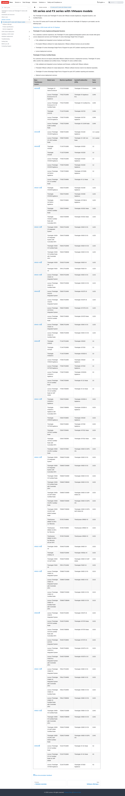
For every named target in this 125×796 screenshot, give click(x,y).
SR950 (37, 746)
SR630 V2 (38, 187)
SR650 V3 (38, 457)
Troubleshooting (6, 39)
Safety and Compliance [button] (54, 2)
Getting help (5, 41)
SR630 (37, 146)
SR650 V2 (38, 399)
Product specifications (8, 26)
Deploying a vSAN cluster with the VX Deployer (46, 27)
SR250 (37, 132)
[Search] (116, 2)
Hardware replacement (7, 36)
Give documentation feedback (42, 775)
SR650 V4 (38, 546)
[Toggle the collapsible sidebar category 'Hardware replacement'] (29, 36)
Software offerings (7, 24)
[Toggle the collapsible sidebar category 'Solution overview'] (29, 19)
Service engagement (8, 29)
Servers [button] (17, 2)
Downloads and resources (8, 14)
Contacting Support (6, 46)
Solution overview (6, 19)
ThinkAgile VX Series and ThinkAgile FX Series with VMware (14, 11)
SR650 (37, 341)
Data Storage (26, 2)
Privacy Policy (68, 792)
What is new (5, 17)
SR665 (37, 613)
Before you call (5, 43)
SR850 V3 (38, 710)
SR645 (37, 291)
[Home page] (34, 7)
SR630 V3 (38, 227)
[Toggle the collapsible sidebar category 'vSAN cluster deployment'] (29, 31)
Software (34, 2)
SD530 (37, 88)
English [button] (100, 2)
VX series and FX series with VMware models (14, 22)
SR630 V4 (38, 262)
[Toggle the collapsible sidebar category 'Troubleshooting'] (29, 39)
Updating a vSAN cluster (8, 34)
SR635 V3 (38, 275)
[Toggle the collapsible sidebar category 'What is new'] (29, 17)
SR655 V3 (38, 571)
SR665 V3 (38, 669)
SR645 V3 (38, 324)
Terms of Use (77, 792)
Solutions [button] (41, 2)
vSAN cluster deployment (8, 31)
